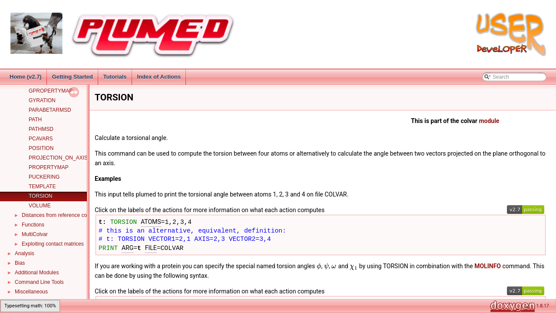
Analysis (24, 253)
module (489, 120)
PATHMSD (41, 129)
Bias (20, 263)
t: (104, 221)
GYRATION (42, 100)
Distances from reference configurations (68, 215)
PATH (35, 120)
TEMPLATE (42, 186)
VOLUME (40, 206)
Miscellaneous (31, 292)
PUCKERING (44, 177)
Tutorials (115, 76)
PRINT (108, 247)
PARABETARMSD (50, 110)
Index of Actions (159, 76)
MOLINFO (487, 266)
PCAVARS (41, 139)
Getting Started (72, 76)
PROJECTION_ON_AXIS (58, 158)
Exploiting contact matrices (53, 244)
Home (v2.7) (26, 76)
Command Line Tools (39, 282)
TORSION (40, 196)
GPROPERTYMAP (51, 91)
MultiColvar (35, 234)
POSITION (41, 148)
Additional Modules (37, 273)
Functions (33, 225)
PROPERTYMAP (49, 167)
